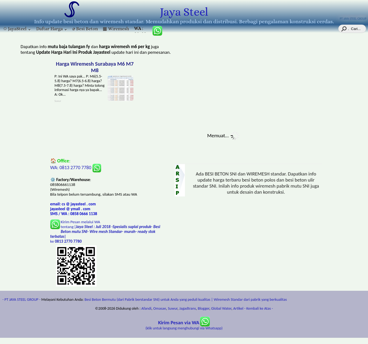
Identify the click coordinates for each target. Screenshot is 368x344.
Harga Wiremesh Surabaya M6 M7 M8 (95, 67)
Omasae (159, 308)
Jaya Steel (184, 11)
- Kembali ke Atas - (258, 308)
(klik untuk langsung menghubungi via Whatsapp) (184, 325)
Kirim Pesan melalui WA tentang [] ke (105, 231)
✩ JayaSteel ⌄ (17, 28)
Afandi (146, 308)
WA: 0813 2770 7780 (75, 168)
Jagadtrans (187, 308)
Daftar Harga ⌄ (52, 28)
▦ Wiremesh (116, 28)
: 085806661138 (141, 29)
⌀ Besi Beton (85, 28)
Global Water (221, 308)
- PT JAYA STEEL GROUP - (21, 299)
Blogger (203, 308)
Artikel (238, 308)
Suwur (172, 308)
